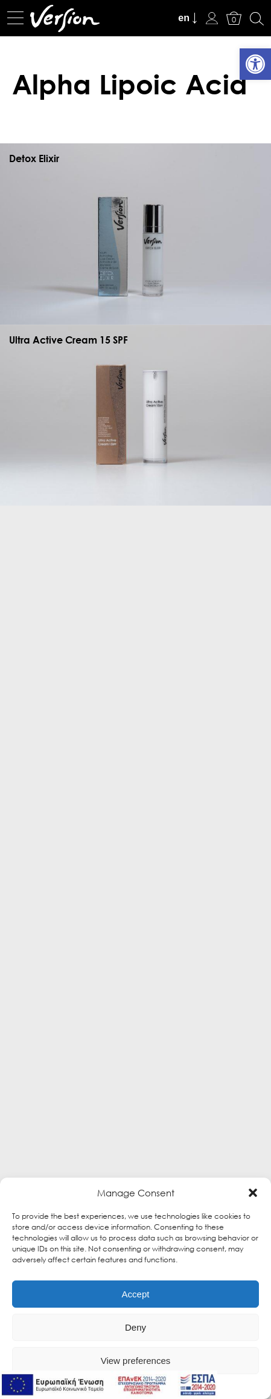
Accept (136, 1294)
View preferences (136, 1360)
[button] (253, 1193)
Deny (135, 1327)
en (184, 18)
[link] (255, 64)
